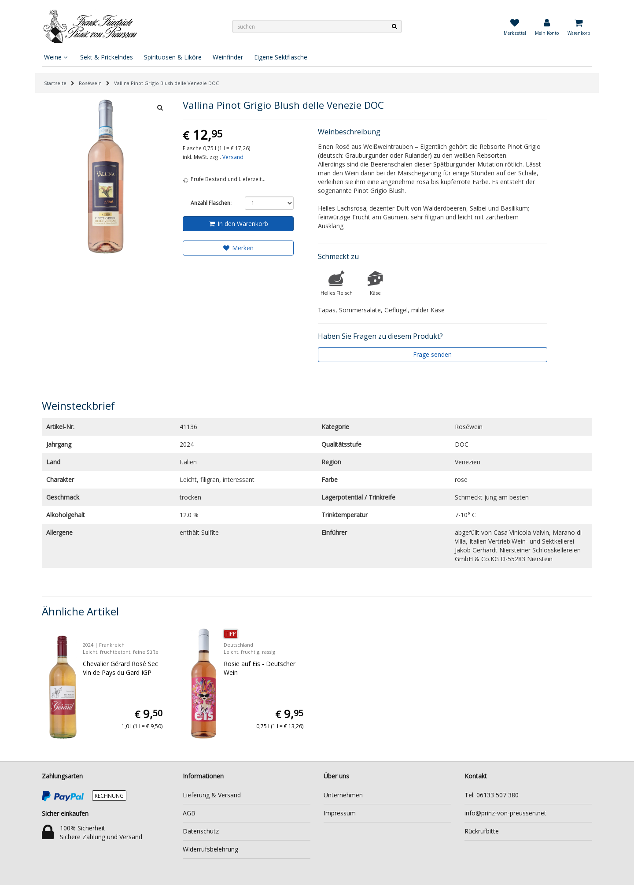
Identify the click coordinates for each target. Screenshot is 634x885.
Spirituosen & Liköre (173, 57)
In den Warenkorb (238, 223)
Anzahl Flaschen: (211, 203)
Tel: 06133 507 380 (491, 795)
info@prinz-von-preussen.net (505, 813)
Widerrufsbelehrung (210, 849)
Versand (232, 156)
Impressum (340, 813)
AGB (189, 813)
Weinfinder (228, 57)
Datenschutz (201, 831)
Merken (238, 248)
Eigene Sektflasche (280, 57)
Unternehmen (343, 795)
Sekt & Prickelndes (106, 57)
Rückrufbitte (481, 831)
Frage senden (432, 354)
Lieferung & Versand (212, 795)
